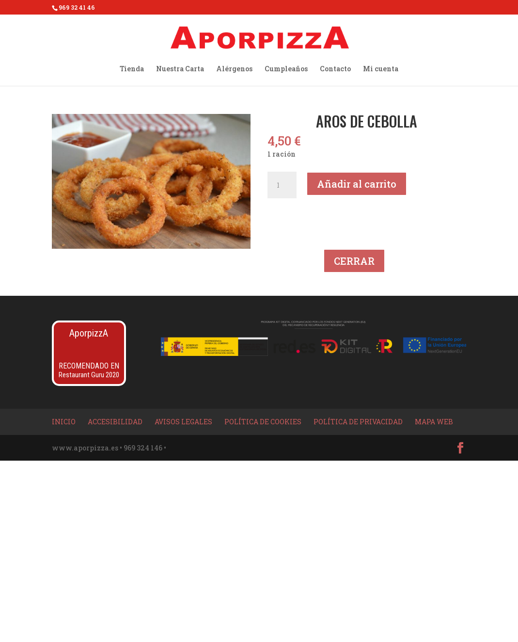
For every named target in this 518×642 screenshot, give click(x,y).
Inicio (64, 421)
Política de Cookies (262, 421)
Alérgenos (234, 69)
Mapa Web (434, 421)
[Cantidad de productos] (282, 185)
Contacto (335, 69)
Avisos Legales (183, 421)
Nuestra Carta (180, 69)
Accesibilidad (115, 421)
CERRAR (354, 261)
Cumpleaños (286, 69)
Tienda (132, 69)
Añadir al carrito (356, 183)
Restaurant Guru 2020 (89, 374)
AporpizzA (88, 333)
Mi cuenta (380, 69)
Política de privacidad (358, 421)
